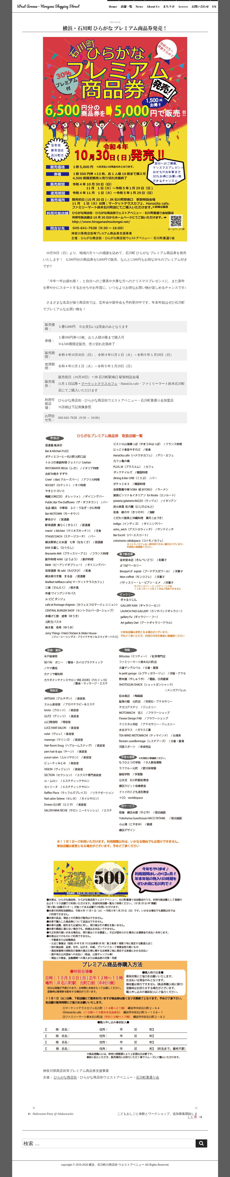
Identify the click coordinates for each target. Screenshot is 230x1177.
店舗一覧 (126, 6)
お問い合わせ (200, 6)
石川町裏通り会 (147, 1077)
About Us (153, 6)
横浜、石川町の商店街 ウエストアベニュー (116, 1164)
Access (183, 6)
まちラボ (169, 6)
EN (214, 6)
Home (113, 6)
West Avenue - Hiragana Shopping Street (48, 6)
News (139, 6)
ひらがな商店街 (65, 1077)
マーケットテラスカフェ (99, 383)
